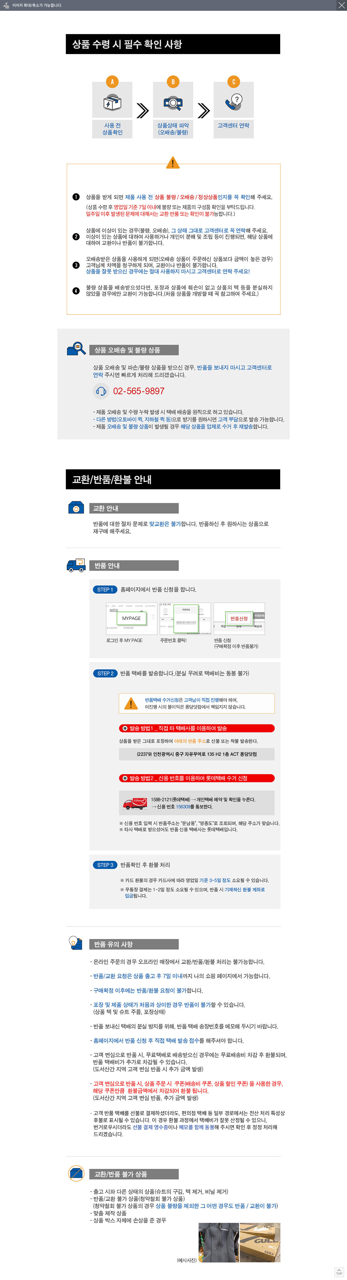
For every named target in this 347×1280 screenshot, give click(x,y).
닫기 (341, 5)
